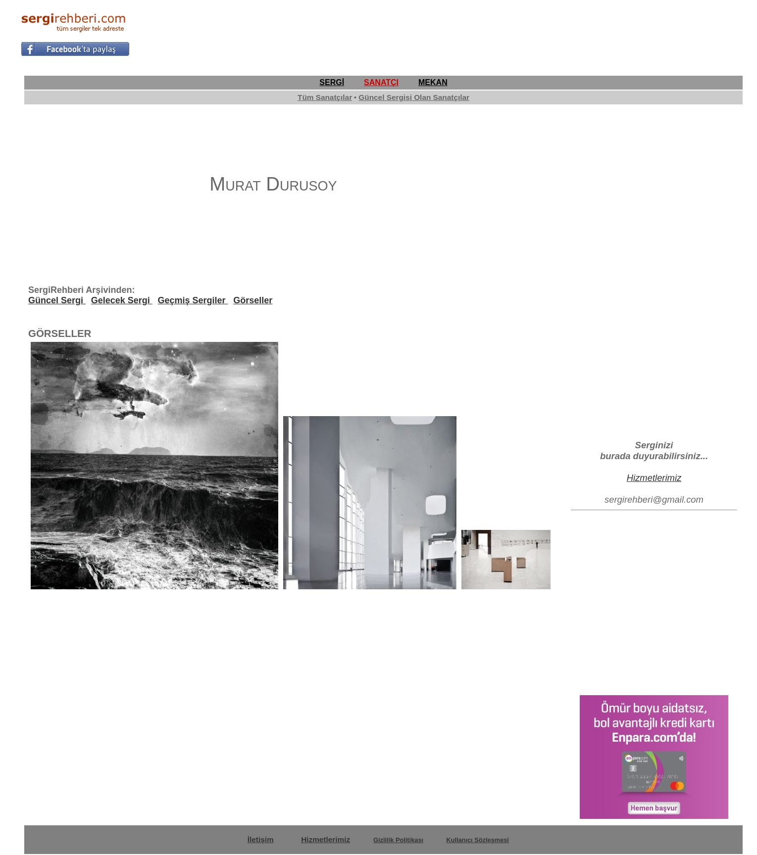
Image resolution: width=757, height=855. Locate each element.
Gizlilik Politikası (398, 840)
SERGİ (331, 82)
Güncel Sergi (57, 300)
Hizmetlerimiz (654, 478)
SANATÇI (381, 82)
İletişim (261, 839)
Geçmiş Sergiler (192, 300)
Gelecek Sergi (121, 300)
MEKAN (433, 82)
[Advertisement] (556, 32)
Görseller (252, 300)
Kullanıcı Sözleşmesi (477, 840)
